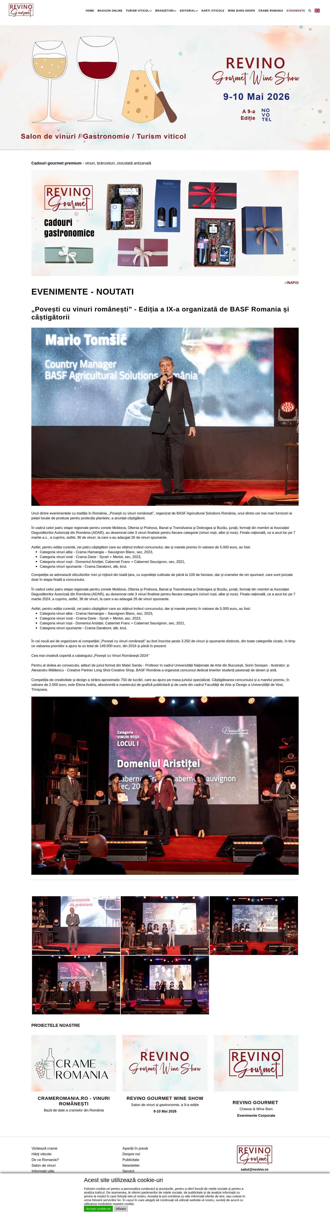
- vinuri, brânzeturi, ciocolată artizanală (91, 163)
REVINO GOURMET (256, 1102)
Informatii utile (43, 1171)
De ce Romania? (45, 1160)
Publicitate (130, 1160)
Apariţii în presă (135, 1148)
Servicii (128, 1171)
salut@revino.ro (254, 1169)
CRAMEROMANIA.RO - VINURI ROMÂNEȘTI (74, 1101)
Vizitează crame (44, 1148)
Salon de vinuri (44, 1165)
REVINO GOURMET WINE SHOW (164, 1098)
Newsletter (131, 1165)
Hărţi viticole (41, 1154)
